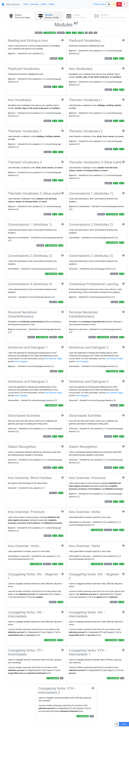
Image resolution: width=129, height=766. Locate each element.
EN (119, 4)
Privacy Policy (99, 4)
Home (25, 4)
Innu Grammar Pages (53, 358)
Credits (44, 4)
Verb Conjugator (21, 361)
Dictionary (34, 4)
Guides (51, 4)
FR (124, 4)
